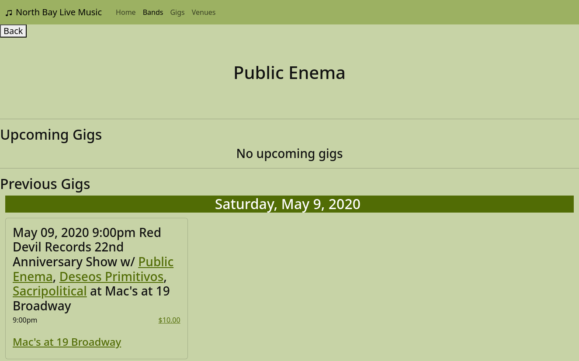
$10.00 (169, 320)
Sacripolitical (50, 290)
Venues (204, 12)
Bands (153, 12)
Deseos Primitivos (111, 276)
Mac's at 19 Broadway (67, 341)
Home (126, 12)
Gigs (177, 12)
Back (13, 31)
